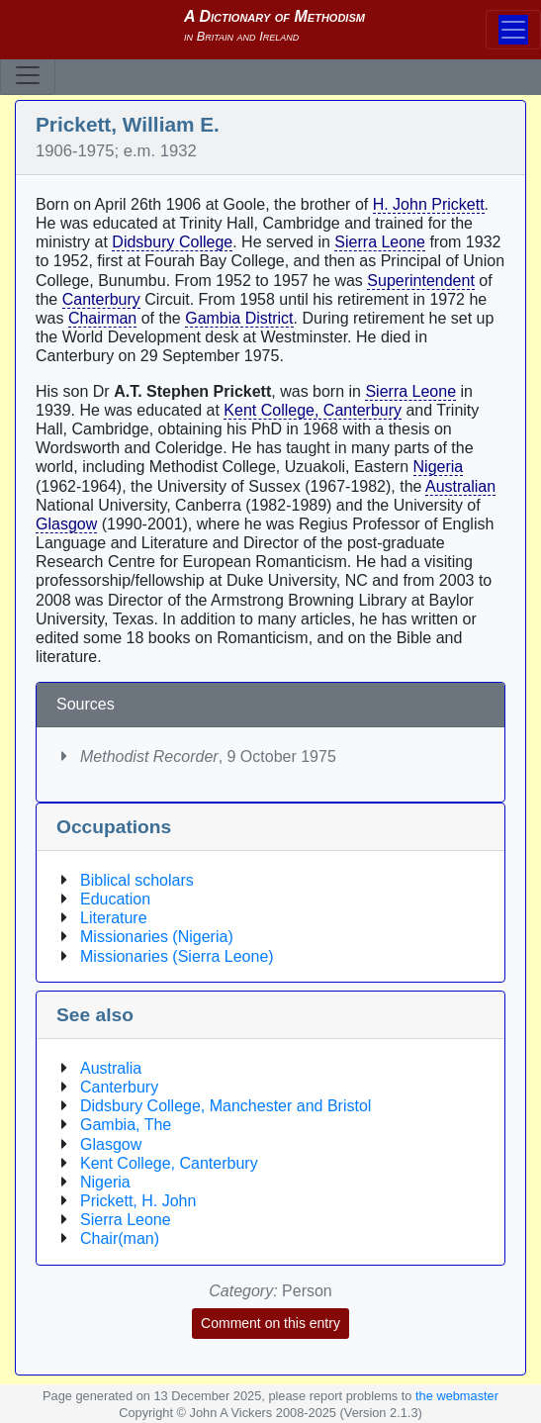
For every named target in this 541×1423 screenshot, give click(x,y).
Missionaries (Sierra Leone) (177, 956)
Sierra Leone (379, 242)
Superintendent (421, 280)
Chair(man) (119, 1238)
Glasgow (66, 524)
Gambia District (239, 318)
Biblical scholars (137, 880)
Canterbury (101, 299)
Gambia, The (125, 1124)
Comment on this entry (270, 1323)
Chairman (102, 318)
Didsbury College (172, 242)
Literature (113, 917)
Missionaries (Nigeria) (156, 936)
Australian (460, 486)
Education (115, 899)
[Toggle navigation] (27, 75)
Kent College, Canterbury (313, 410)
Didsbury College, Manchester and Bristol (225, 1105)
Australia (110, 1068)
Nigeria (438, 466)
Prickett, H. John (138, 1200)
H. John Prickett (429, 204)
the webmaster (456, 1395)
